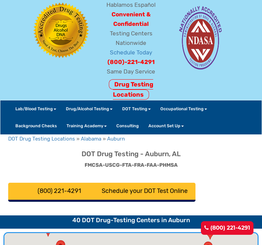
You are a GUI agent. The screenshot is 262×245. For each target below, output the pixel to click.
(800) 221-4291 (227, 228)
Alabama (91, 139)
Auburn (116, 139)
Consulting (127, 125)
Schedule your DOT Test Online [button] (145, 191)
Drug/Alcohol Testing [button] (89, 108)
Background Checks (36, 125)
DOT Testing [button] (136, 108)
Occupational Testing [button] (183, 108)
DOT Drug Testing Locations (41, 139)
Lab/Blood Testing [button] (35, 108)
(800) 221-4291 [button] (59, 191)
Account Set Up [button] (166, 125)
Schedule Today (131, 52)
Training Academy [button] (87, 125)
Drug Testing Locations (133, 89)
